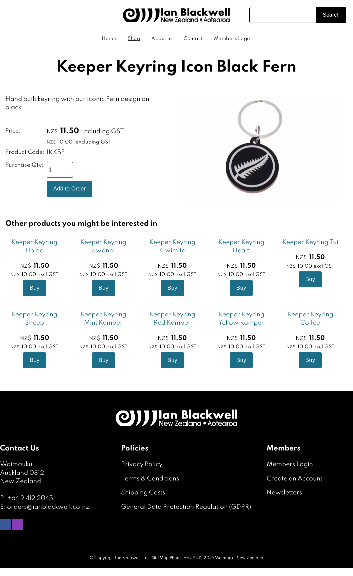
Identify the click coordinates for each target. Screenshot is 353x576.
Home (109, 38)
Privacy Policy (141, 464)
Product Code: (25, 152)
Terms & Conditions (150, 478)
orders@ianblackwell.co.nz (48, 507)
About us (161, 38)
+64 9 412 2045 (30, 498)
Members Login (233, 38)
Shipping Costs (143, 492)
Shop (134, 38)
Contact (193, 38)
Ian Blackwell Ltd (131, 558)
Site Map (160, 558)
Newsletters (284, 492)
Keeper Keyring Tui (310, 242)
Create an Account (294, 478)
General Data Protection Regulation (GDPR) (186, 507)
